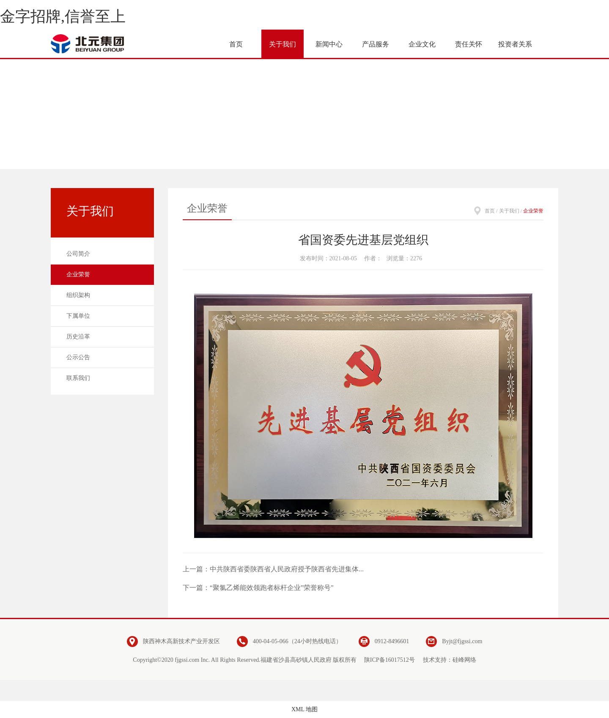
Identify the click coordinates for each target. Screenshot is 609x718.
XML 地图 (304, 709)
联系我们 (78, 378)
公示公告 (78, 357)
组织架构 (78, 295)
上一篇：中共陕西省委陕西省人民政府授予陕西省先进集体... (273, 569)
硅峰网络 (464, 660)
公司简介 (78, 254)
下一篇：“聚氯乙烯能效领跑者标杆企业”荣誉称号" (258, 587)
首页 (490, 211)
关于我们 (509, 211)
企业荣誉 (78, 274)
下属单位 (78, 316)
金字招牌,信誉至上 (63, 16)
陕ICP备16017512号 (389, 660)
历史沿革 (78, 336)
